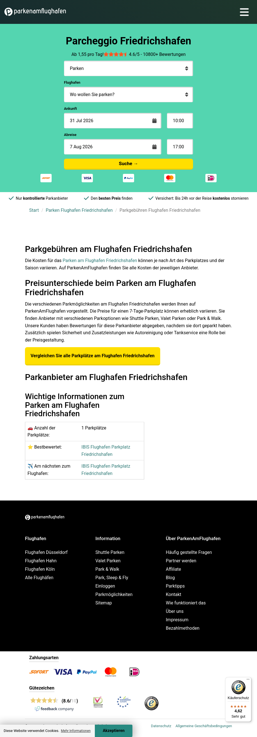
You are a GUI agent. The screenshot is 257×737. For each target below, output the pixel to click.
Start (34, 210)
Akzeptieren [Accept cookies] (114, 730)
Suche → (128, 163)
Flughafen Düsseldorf (46, 552)
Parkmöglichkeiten (113, 594)
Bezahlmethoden (182, 628)
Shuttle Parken (109, 552)
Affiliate (173, 569)
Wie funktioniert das (186, 603)
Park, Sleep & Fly (111, 577)
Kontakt (173, 594)
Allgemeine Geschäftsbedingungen (203, 726)
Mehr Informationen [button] (76, 731)
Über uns (174, 611)
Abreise (70, 135)
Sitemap (103, 603)
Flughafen (72, 82)
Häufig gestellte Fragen (189, 552)
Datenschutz (161, 726)
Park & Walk (107, 569)
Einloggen (105, 586)
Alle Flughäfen (39, 577)
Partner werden (181, 560)
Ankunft (70, 108)
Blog (170, 577)
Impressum (177, 619)
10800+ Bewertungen (164, 54)
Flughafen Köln (40, 569)
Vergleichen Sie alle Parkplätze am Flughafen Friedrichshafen (93, 355)
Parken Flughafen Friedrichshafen (79, 210)
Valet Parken (108, 560)
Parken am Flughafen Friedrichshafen (100, 260)
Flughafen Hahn (40, 560)
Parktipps (175, 586)
